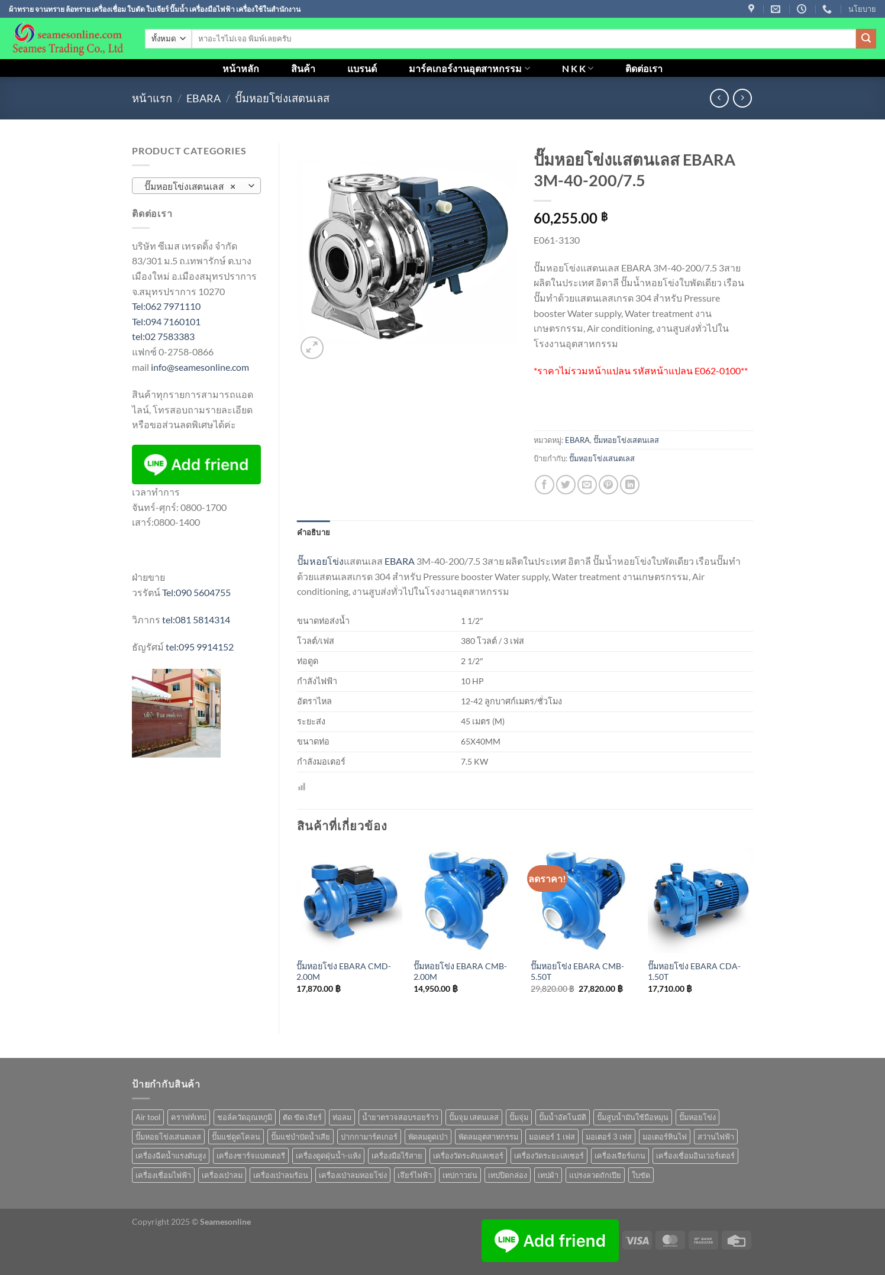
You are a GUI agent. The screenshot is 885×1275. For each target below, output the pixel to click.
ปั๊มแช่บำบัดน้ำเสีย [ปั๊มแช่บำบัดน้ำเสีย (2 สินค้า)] (300, 1136)
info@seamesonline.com (200, 367)
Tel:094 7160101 (166, 321)
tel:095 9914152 (200, 646)
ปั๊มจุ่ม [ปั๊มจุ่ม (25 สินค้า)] (518, 1117)
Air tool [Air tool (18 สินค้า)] (147, 1117)
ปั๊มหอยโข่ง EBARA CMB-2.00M (460, 971)
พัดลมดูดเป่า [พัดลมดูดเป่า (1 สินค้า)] (428, 1136)
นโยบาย (862, 9)
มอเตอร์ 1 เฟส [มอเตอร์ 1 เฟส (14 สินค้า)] (552, 1136)
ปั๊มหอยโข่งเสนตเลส (602, 458)
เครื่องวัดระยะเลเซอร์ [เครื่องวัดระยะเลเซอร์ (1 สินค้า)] (549, 1155)
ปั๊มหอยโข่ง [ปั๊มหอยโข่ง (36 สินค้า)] (697, 1117)
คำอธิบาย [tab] (314, 532)
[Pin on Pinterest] (608, 484)
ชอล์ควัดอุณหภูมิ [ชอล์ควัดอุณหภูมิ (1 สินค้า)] (244, 1117)
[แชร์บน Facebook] (544, 484)
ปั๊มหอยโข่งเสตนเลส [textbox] (189, 186)
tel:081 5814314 (196, 619)
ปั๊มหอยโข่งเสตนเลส (282, 98)
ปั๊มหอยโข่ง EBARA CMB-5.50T (577, 971)
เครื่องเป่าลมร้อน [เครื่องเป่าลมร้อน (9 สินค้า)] (280, 1175)
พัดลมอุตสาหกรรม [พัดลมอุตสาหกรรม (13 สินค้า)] (488, 1136)
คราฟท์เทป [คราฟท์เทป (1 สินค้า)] (188, 1117)
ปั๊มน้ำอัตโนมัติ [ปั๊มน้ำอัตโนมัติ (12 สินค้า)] (562, 1117)
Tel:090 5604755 (196, 592)
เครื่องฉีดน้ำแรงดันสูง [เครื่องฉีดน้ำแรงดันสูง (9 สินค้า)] (170, 1155)
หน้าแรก (152, 98)
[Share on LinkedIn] (629, 484)
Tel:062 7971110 (166, 306)
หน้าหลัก (240, 68)
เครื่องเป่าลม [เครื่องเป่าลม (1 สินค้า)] (222, 1175)
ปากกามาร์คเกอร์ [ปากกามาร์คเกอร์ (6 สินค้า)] (369, 1136)
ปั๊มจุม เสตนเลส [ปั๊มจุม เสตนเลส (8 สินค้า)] (474, 1117)
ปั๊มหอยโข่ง (320, 561)
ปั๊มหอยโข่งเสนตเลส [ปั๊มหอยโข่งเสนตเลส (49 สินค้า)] (168, 1136)
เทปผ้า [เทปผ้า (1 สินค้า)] (548, 1175)
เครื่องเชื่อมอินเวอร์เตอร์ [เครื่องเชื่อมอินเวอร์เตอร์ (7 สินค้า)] (695, 1155)
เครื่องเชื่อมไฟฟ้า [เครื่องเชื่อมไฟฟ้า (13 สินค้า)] (163, 1175)
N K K (577, 68)
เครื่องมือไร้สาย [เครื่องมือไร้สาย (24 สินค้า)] (397, 1155)
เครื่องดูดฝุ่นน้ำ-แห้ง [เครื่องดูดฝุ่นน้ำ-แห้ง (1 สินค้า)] (328, 1155)
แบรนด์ (362, 68)
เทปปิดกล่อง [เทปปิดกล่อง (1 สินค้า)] (507, 1175)
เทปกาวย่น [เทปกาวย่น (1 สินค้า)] (459, 1175)
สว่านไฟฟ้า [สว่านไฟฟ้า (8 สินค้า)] (715, 1136)
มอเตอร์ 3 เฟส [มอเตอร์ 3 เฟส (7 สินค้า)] (609, 1136)
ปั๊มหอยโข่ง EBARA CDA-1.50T (694, 971)
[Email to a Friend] (587, 484)
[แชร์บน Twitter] (566, 484)
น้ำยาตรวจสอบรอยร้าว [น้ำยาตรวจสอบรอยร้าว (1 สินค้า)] (400, 1117)
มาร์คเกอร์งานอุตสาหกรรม (469, 68)
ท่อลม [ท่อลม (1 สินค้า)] (341, 1117)
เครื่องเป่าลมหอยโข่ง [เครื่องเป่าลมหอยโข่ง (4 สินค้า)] (353, 1175)
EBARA (203, 98)
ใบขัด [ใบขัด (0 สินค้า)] (641, 1175)
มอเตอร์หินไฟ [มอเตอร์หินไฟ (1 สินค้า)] (664, 1136)
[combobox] (196, 185)
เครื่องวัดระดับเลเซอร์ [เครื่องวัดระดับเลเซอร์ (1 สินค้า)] (468, 1155)
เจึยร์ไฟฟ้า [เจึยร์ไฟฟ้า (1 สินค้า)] (415, 1175)
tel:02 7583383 (163, 336)
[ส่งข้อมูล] (866, 39)
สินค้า (303, 68)
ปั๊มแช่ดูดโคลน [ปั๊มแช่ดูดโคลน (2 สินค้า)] (236, 1136)
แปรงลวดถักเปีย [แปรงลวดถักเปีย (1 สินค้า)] (595, 1175)
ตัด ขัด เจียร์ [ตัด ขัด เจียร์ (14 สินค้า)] (302, 1117)
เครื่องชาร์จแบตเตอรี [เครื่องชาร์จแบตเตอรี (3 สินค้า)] (251, 1155)
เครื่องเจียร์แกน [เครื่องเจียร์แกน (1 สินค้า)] (620, 1155)
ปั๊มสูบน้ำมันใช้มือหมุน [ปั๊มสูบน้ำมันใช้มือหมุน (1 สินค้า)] (632, 1117)
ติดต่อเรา (644, 68)
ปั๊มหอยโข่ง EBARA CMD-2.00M (343, 971)
